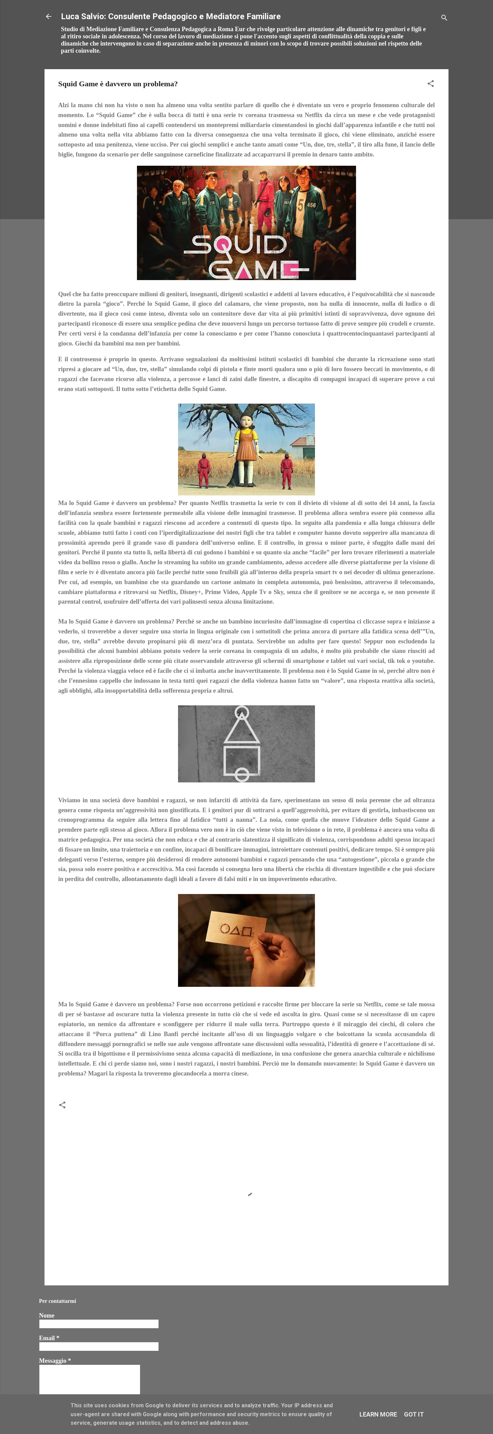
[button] (431, 84)
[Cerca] (444, 18)
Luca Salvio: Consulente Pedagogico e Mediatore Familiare (171, 16)
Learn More (378, 1414)
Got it (414, 1414)
